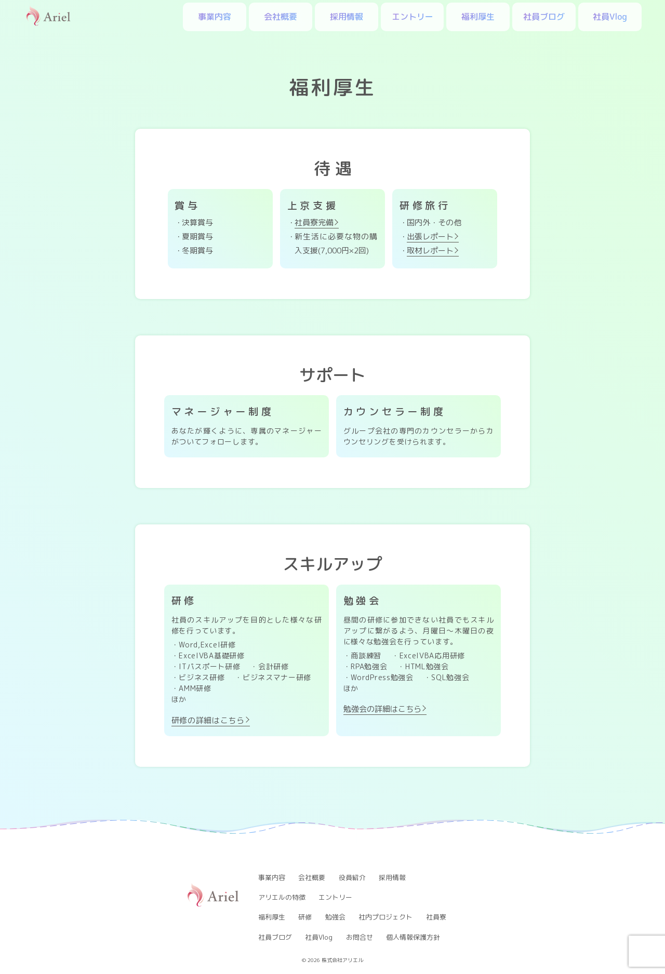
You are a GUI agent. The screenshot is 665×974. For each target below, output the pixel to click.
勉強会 (335, 917)
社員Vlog (610, 16)
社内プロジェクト (385, 917)
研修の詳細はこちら (208, 720)
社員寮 (436, 917)
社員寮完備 (314, 222)
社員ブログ (544, 16)
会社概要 (280, 16)
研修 (305, 917)
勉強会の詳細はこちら (382, 709)
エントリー (412, 16)
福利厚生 (478, 16)
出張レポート (430, 236)
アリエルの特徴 (281, 897)
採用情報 (346, 16)
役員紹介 (352, 877)
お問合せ (359, 937)
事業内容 (214, 16)
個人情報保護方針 (413, 937)
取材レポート (430, 250)
